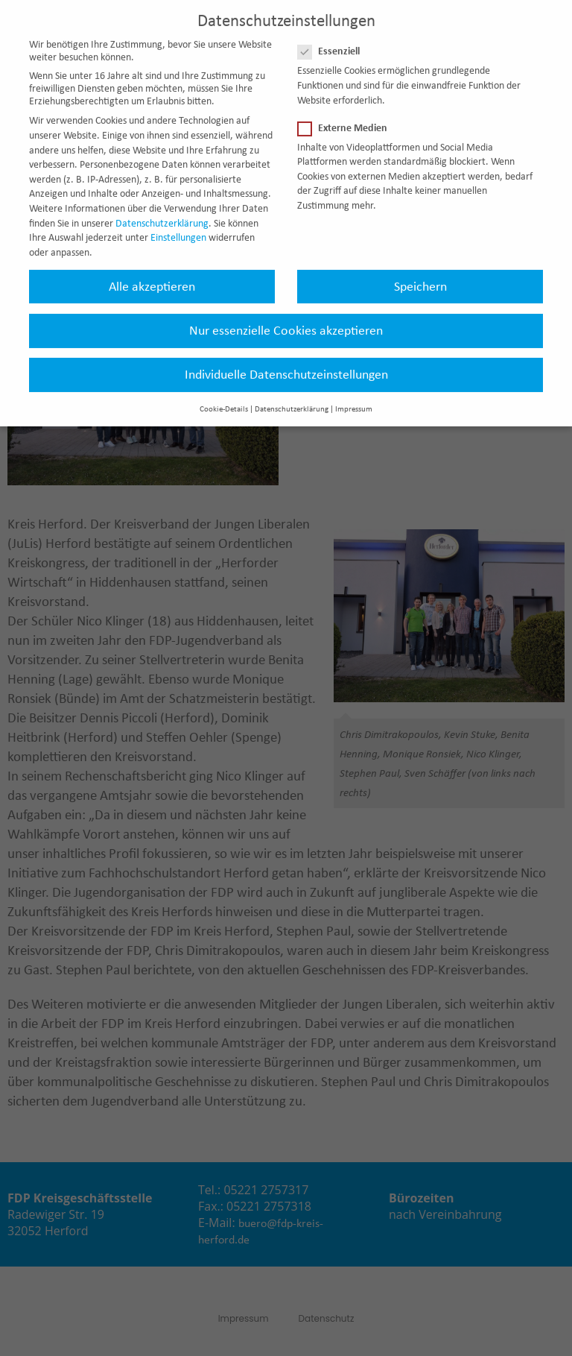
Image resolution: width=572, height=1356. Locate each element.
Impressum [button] (353, 397)
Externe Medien (347, 115)
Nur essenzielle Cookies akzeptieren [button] (286, 317)
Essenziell (333, 39)
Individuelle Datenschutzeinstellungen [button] (286, 361)
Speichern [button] (420, 273)
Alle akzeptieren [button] (152, 273)
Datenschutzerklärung (162, 210)
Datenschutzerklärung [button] (291, 397)
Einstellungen (178, 225)
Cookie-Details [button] (224, 397)
